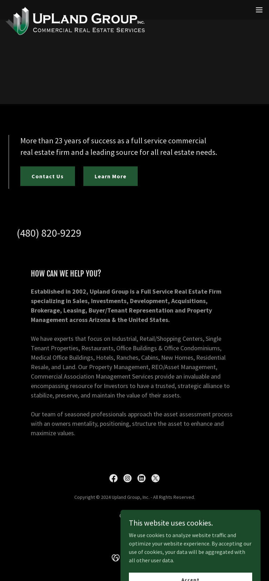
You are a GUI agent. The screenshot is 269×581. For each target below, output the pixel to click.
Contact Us (48, 176)
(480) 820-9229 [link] (49, 232)
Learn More (110, 176)
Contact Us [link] (134, 515)
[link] (75, 10)
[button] (259, 10)
